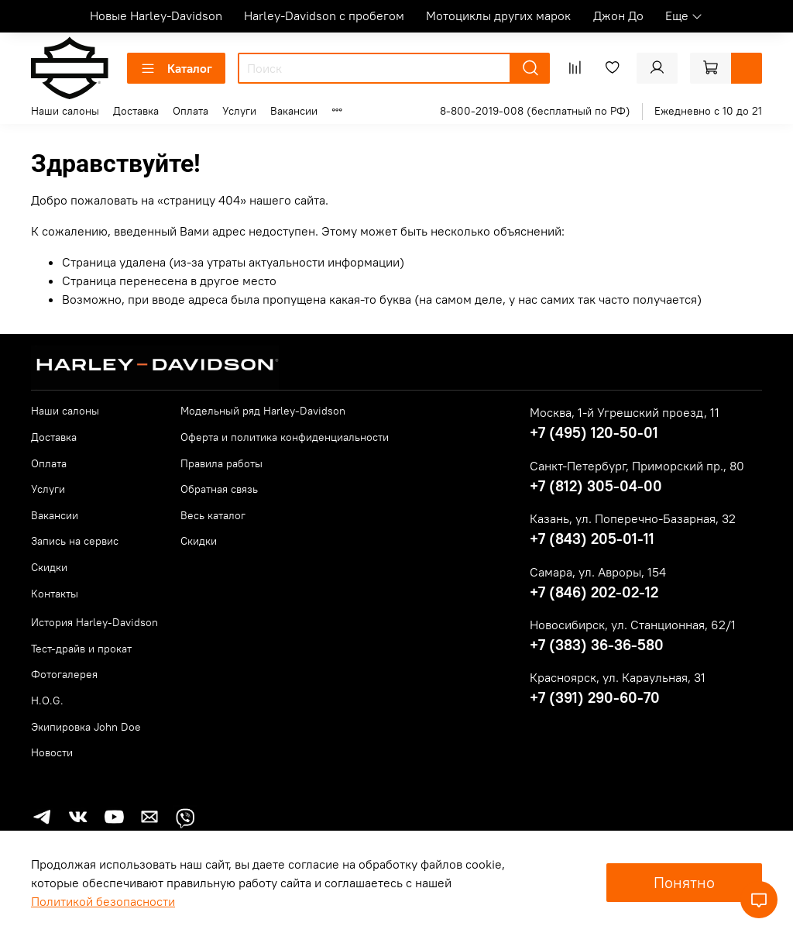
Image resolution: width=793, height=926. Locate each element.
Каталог (176, 68)
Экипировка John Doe (86, 727)
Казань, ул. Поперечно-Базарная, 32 (633, 518)
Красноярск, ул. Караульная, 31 (617, 677)
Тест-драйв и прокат (81, 649)
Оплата (190, 111)
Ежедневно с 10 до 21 (708, 111)
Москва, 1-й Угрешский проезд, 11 (624, 412)
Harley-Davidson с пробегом (324, 15)
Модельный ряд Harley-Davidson (262, 411)
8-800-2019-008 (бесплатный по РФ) (535, 111)
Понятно (684, 882)
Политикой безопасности (103, 901)
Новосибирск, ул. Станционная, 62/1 (633, 624)
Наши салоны (65, 111)
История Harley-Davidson (94, 622)
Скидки (49, 567)
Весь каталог (212, 515)
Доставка (136, 111)
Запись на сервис (74, 541)
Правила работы (221, 463)
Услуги (239, 111)
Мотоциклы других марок (498, 15)
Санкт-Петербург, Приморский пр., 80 (637, 465)
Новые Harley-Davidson (156, 15)
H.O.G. (47, 700)
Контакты (54, 594)
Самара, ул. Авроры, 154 (598, 572)
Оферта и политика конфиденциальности (284, 437)
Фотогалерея (64, 674)
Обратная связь (219, 489)
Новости (52, 752)
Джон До (618, 15)
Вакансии (294, 111)
